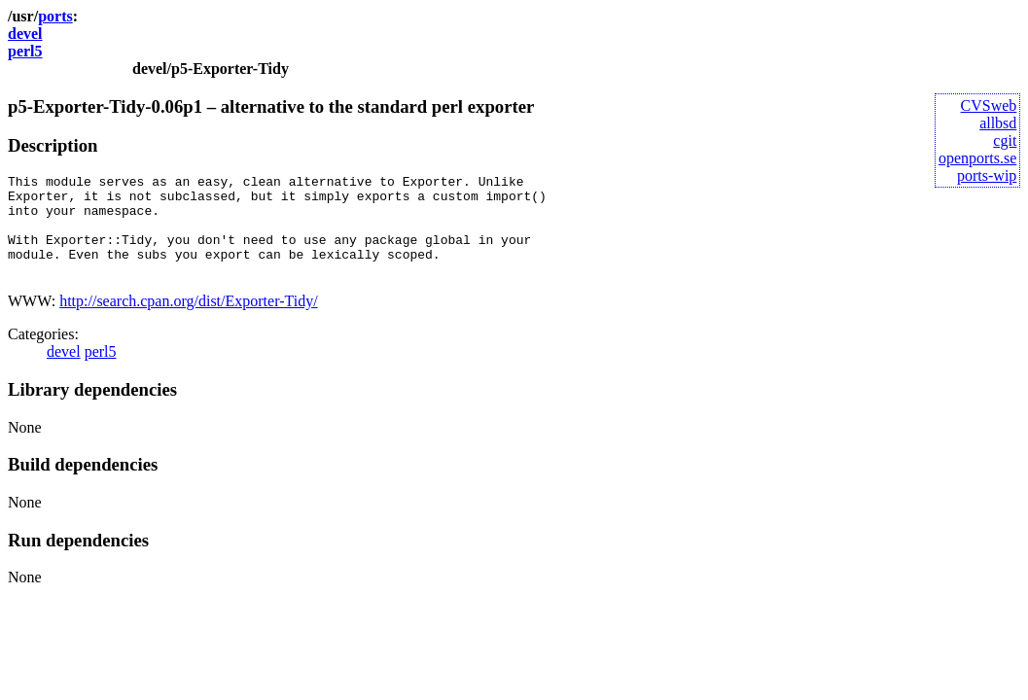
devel (25, 33)
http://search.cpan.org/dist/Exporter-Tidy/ (188, 321)
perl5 (25, 51)
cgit (1004, 140)
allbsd (997, 123)
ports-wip (986, 175)
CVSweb (989, 105)
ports (55, 16)
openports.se (977, 158)
